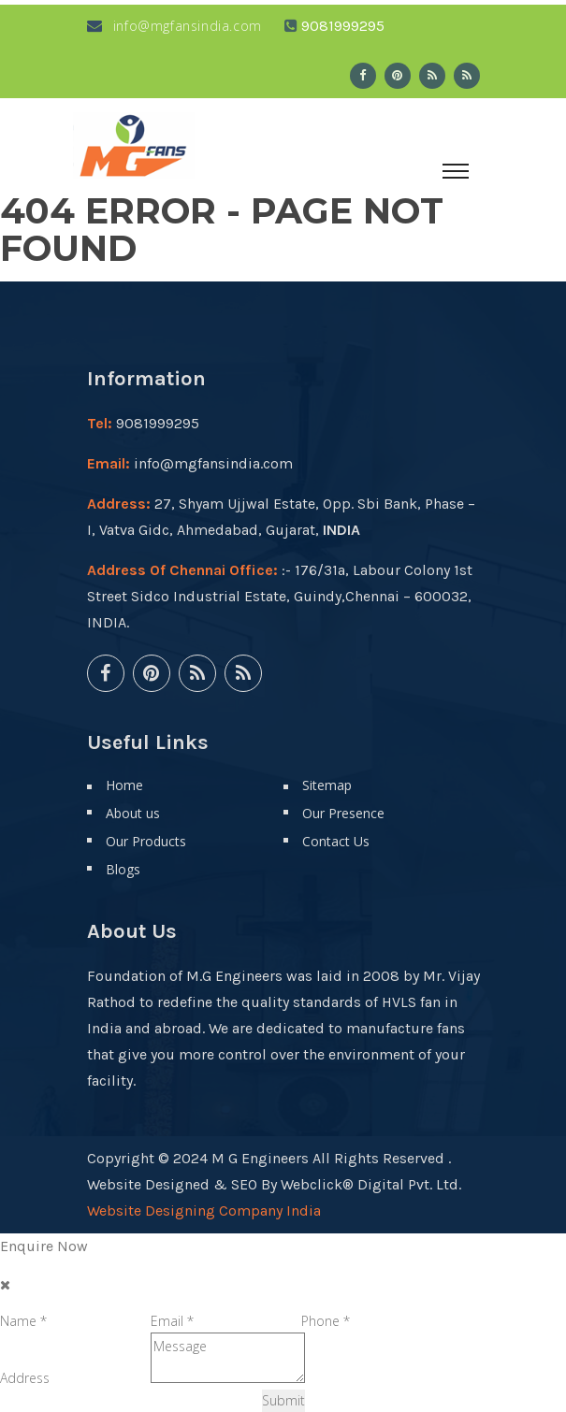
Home (124, 785)
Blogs (123, 869)
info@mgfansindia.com (174, 26)
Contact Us (336, 841)
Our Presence (343, 813)
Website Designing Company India (204, 1210)
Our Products (146, 841)
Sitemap (327, 785)
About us (133, 813)
